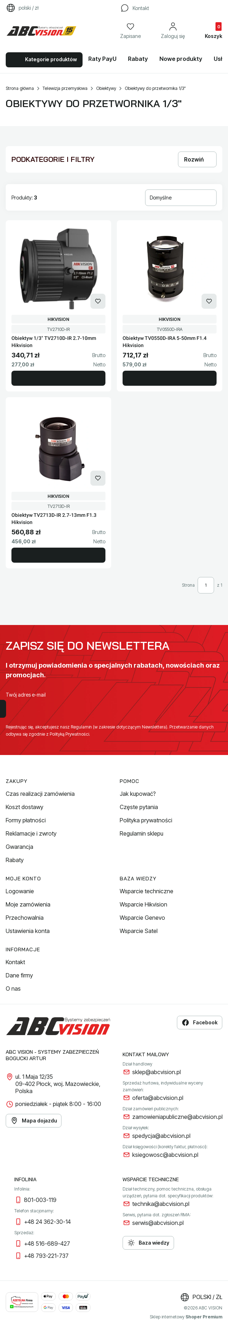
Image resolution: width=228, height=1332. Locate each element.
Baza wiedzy (148, 1243)
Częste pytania (139, 807)
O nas (13, 988)
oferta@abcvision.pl (157, 1097)
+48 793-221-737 (46, 1255)
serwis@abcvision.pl (158, 1222)
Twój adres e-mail (26, 695)
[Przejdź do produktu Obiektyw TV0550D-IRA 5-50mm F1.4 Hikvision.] (170, 269)
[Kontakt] (134, 8)
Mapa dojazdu (33, 1121)
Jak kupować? (138, 793)
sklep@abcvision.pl (156, 1072)
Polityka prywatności (146, 820)
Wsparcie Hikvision (143, 904)
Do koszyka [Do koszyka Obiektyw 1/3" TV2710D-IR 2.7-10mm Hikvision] (58, 378)
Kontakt (15, 962)
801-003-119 (40, 1199)
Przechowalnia (25, 917)
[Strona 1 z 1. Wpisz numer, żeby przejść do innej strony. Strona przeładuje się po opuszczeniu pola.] (206, 585)
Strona (188, 585)
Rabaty (15, 860)
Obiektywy (106, 88)
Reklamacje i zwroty (31, 833)
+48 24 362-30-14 (47, 1221)
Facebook (200, 1022)
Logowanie (20, 891)
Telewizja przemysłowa (65, 88)
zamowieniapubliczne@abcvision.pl (177, 1116)
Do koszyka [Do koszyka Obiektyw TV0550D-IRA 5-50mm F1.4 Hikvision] (170, 378)
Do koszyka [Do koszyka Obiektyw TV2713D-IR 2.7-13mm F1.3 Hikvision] (58, 555)
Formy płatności (26, 820)
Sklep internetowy (186, 1316)
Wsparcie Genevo (142, 917)
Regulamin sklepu (141, 833)
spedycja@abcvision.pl (161, 1135)
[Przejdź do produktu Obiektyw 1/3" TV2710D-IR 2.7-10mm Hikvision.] (58, 269)
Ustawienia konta (28, 930)
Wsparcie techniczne (146, 891)
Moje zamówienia (28, 904)
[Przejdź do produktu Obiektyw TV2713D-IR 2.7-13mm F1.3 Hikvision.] (58, 446)
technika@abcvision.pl (160, 1203)
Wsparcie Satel (139, 930)
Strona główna (20, 88)
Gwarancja (19, 846)
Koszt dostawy (24, 807)
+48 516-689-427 (47, 1243)
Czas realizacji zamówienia (40, 793)
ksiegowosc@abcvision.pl (165, 1154)
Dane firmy (19, 975)
